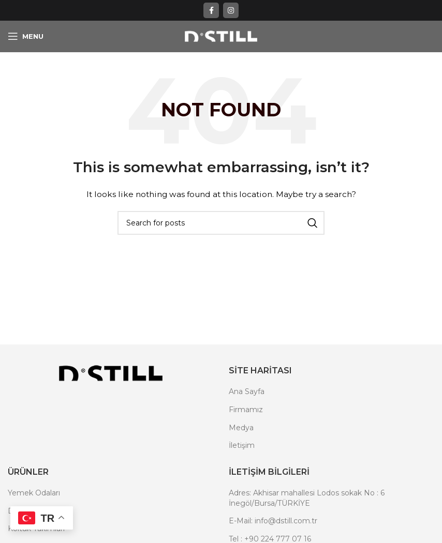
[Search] (221, 223)
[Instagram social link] (231, 10)
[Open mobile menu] (26, 36)
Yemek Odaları (34, 492)
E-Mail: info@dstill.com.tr (273, 520)
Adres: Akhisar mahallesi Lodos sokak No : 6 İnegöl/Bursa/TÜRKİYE (307, 498)
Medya (241, 427)
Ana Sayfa (246, 391)
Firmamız (246, 409)
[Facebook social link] (211, 10)
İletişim (242, 445)
